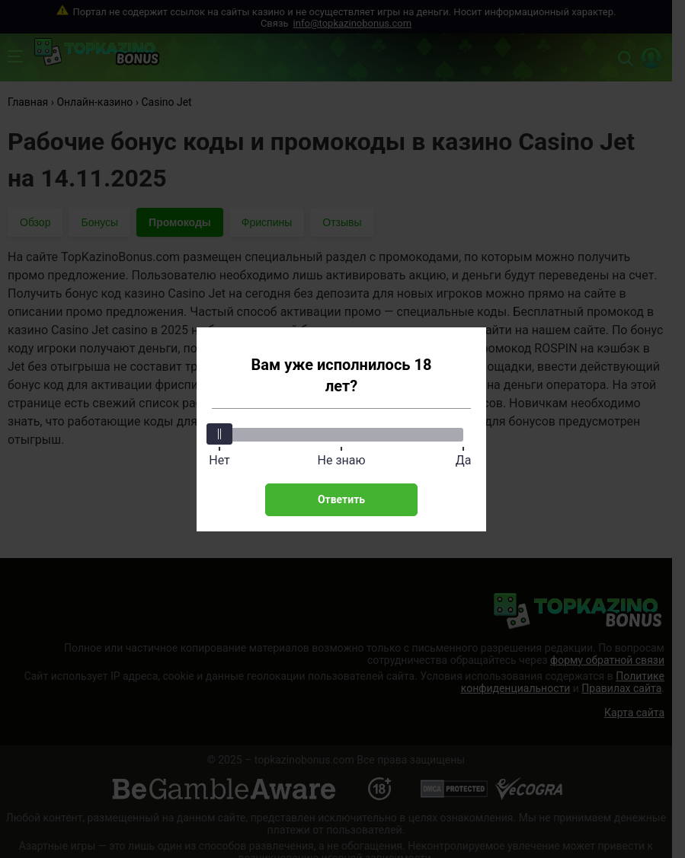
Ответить (341, 499)
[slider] (219, 434)
